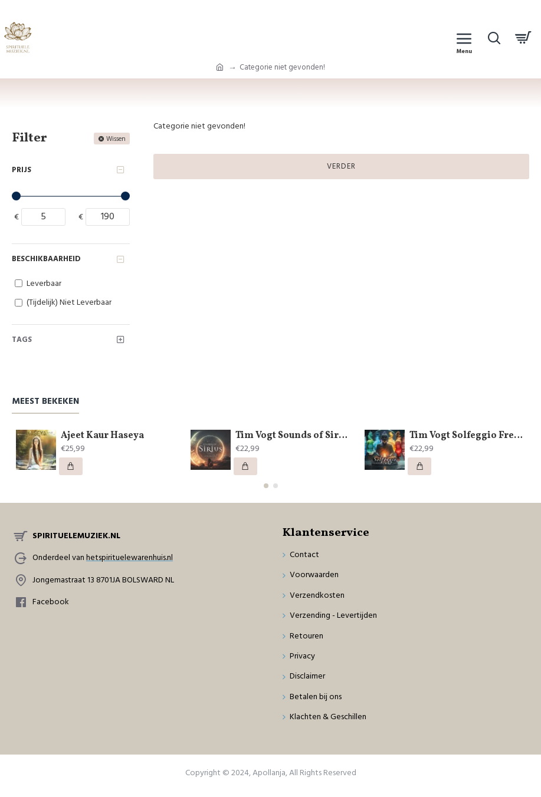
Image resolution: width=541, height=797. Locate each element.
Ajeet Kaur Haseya (102, 436)
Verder (341, 166)
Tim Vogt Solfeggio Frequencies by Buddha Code (467, 436)
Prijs (21, 169)
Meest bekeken (45, 401)
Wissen (116, 138)
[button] (266, 485)
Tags (22, 339)
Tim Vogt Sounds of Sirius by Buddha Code (293, 436)
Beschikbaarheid (46, 258)
